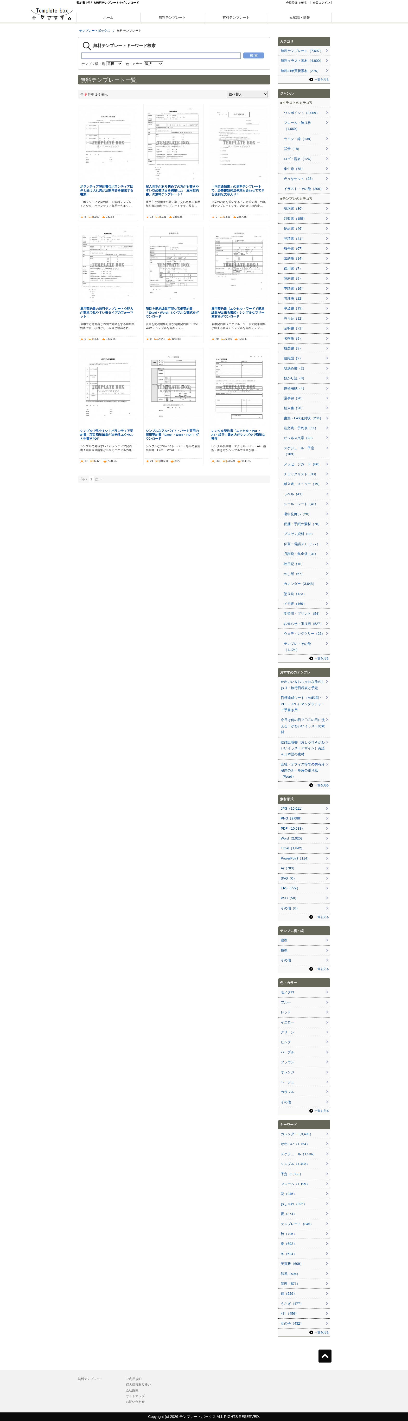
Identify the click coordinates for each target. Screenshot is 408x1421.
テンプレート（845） (297, 1224)
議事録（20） (294, 398)
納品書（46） (294, 228)
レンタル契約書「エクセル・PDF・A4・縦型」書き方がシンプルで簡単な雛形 (238, 434)
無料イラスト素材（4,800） (302, 61)
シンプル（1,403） (295, 1164)
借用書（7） (293, 268)
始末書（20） (294, 408)
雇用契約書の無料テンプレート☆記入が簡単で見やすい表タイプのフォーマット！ (106, 312)
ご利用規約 (134, 1379)
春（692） (289, 1244)
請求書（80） (294, 208)
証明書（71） (294, 328)
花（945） (289, 1194)
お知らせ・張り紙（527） (303, 624)
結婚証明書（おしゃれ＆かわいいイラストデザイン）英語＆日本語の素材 (303, 748)
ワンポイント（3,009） (302, 113)
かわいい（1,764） (295, 1144)
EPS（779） (290, 888)
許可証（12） (294, 318)
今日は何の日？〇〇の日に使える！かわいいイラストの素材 (303, 726)
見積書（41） (294, 239)
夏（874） (289, 1214)
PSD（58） (289, 898)
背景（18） (292, 149)
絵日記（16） (294, 564)
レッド (286, 1012)
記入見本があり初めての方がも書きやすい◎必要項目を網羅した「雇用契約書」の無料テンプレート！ (172, 190)
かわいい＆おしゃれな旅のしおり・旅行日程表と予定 (303, 685)
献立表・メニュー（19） (302, 484)
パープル (287, 1052)
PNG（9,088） (292, 818)
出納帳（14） (294, 258)
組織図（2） (293, 358)
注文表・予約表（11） (301, 428)
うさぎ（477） (292, 1304)
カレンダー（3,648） (300, 584)
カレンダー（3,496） (297, 1134)
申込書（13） (294, 308)
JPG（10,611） (292, 808)
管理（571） (290, 1284)
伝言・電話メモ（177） (302, 544)
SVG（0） (289, 878)
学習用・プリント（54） (302, 614)
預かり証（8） (295, 378)
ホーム (108, 17)
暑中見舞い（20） (297, 514)
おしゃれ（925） (294, 1204)
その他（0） (290, 908)
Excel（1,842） (292, 848)
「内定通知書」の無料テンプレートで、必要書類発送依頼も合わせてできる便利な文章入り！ (237, 190)
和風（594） (290, 1274)
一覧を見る (322, 79)
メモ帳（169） (295, 604)
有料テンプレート (236, 17)
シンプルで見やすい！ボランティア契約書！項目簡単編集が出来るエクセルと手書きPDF (106, 434)
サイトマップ (135, 1396)
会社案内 (132, 1390)
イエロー (287, 1022)
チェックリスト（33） (301, 474)
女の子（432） (292, 1323)
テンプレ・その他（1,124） (297, 647)
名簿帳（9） (293, 338)
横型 (284, 950)
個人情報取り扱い (138, 1384)
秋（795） (289, 1234)
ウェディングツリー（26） (304, 634)
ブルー (286, 1002)
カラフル (287, 1092)
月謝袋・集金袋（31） (301, 554)
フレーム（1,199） (295, 1184)
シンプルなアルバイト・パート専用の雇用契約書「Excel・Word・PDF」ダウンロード (172, 434)
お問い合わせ (135, 1402)
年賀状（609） (292, 1264)
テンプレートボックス (94, 30)
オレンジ (287, 1072)
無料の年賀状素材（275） (300, 71)
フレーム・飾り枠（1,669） (297, 126)
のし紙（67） (294, 574)
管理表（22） (294, 298)
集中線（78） (294, 169)
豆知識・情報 (300, 17)
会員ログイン (321, 2)
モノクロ (287, 992)
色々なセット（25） (299, 179)
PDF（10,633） (293, 828)
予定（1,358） (292, 1174)
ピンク (286, 1042)
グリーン (287, 1032)
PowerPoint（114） (295, 858)
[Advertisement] (52, 182)
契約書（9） (293, 278)
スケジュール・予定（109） (299, 451)
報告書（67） (294, 248)
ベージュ (287, 1082)
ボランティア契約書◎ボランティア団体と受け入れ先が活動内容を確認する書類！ (106, 190)
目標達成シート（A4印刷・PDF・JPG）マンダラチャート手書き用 (302, 704)
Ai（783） (288, 868)
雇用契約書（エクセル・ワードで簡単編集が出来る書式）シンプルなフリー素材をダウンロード (237, 312)
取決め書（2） (295, 368)
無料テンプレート (172, 17)
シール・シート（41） (301, 504)
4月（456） (289, 1314)
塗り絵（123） (295, 594)
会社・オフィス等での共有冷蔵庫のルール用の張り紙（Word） (303, 770)
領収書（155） (295, 219)
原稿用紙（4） (295, 388)
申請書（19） (294, 288)
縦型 (284, 940)
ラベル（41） (294, 494)
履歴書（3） (293, 348)
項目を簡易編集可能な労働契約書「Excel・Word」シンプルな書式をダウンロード (172, 312)
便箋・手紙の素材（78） (302, 524)
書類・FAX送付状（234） (303, 418)
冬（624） (289, 1254)
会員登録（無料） (297, 2)
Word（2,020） (292, 838)
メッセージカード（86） (302, 464)
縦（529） (289, 1294)
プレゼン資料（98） (299, 534)
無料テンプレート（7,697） (302, 51)
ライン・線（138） (298, 139)
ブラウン (287, 1062)
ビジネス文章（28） (299, 438)
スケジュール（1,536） (298, 1154)
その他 (286, 960)
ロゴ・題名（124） (298, 159)
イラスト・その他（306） (303, 189)
